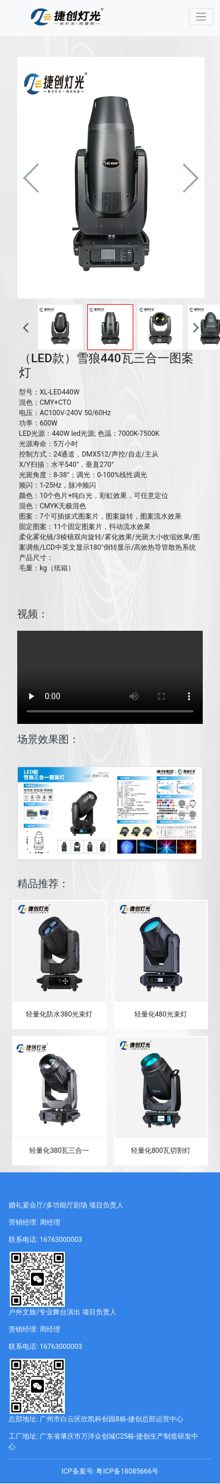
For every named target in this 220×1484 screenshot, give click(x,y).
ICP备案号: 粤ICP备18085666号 (110, 1471)
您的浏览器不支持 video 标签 (110, 677)
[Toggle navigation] (201, 17)
